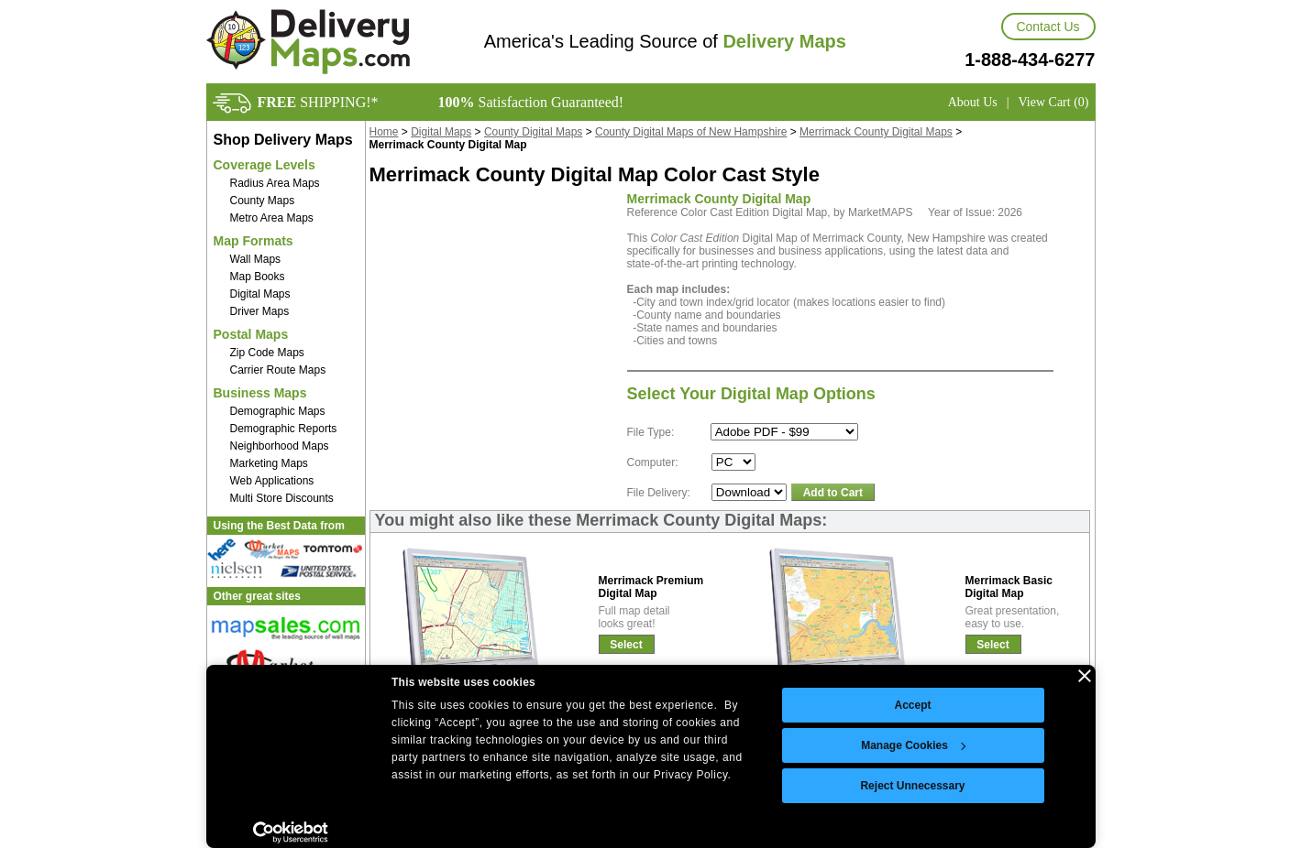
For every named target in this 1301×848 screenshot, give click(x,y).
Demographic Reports (283, 428)
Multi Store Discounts (282, 498)
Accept (912, 705)
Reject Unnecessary (912, 785)
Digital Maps (260, 294)
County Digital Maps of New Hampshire (691, 131)
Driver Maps (260, 311)
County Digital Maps (533, 131)
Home (384, 131)
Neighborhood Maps (279, 446)
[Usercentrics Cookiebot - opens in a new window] (291, 832)
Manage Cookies (913, 745)
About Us (973, 102)
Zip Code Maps (267, 352)
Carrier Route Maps (278, 370)
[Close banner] (1084, 675)
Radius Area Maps (275, 183)
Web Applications (272, 480)
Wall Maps (255, 259)
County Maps (262, 200)
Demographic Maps (277, 411)
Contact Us (1047, 26)
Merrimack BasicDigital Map (1009, 587)
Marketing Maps (269, 463)
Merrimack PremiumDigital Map (651, 587)
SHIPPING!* (318, 102)
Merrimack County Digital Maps (876, 131)
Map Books (257, 276)
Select (626, 644)
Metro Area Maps (272, 218)
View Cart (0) (1054, 102)
